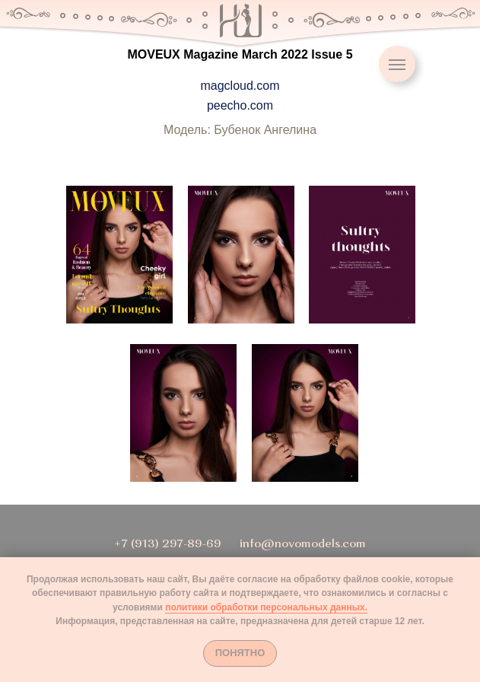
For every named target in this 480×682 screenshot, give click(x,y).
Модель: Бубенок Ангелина (240, 129)
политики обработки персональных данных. (266, 607)
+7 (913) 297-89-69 (167, 544)
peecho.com (240, 105)
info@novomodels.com (303, 544)
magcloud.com (239, 85)
